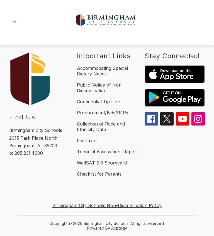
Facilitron (86, 140)
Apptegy (119, 228)
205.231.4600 (28, 153)
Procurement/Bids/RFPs (102, 112)
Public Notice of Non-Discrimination (100, 87)
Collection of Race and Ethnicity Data (101, 126)
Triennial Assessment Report (107, 151)
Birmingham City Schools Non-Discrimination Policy (107, 205)
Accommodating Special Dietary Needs (102, 71)
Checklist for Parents (99, 174)
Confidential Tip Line (98, 101)
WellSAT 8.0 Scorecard (102, 163)
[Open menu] (14, 23)
